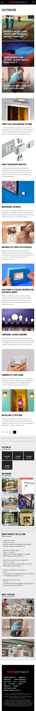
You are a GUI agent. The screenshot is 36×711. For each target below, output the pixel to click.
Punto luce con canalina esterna (17, 124)
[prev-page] (3, 432)
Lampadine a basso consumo (14, 334)
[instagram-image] (10, 486)
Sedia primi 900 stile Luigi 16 (11, 550)
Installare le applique (12, 415)
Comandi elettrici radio (12, 374)
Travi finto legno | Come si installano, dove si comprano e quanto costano (18, 648)
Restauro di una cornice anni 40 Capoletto (15, 560)
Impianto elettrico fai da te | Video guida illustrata (18, 628)
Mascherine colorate (11, 206)
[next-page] (31, 601)
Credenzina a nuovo (9, 540)
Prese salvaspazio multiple (14, 164)
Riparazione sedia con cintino (11, 580)
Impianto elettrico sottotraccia (17, 247)
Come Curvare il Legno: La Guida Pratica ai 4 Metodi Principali (18, 608)
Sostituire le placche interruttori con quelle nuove (18, 290)
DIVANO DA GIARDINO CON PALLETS (14, 570)
